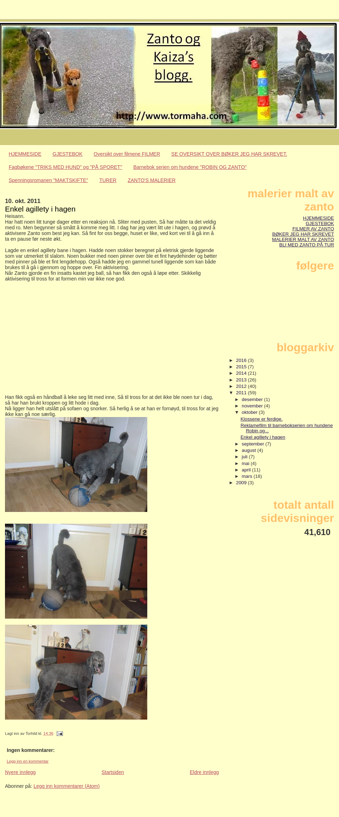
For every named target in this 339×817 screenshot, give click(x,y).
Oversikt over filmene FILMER (127, 154)
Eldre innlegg (204, 772)
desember (253, 399)
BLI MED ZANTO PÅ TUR (306, 244)
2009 (242, 482)
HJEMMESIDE (25, 154)
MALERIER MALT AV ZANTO (303, 239)
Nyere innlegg (20, 772)
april (247, 469)
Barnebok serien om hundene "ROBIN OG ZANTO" (190, 167)
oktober (250, 412)
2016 (242, 360)
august (250, 450)
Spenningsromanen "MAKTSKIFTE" (48, 180)
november (253, 405)
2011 (242, 392)
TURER (107, 180)
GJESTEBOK (68, 154)
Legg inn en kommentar (28, 761)
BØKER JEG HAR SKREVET (303, 234)
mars (248, 476)
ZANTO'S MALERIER (152, 180)
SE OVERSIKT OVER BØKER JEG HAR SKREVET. (229, 154)
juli (245, 456)
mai (246, 463)
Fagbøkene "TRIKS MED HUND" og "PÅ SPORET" (65, 167)
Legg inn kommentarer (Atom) (66, 786)
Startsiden (112, 772)
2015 (242, 366)
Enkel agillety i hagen (262, 437)
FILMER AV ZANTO (313, 228)
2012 (242, 386)
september (254, 444)
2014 (242, 373)
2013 (242, 380)
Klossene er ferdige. (261, 419)
